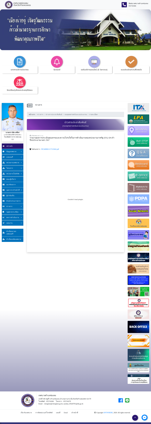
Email (66, 413)
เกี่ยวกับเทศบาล (26, 413)
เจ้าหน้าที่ (74, 413)
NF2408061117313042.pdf (50, 149)
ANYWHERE (108, 413)
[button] (11, 29)
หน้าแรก (32, 114)
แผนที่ (58, 413)
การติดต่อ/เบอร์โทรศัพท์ (43, 413)
